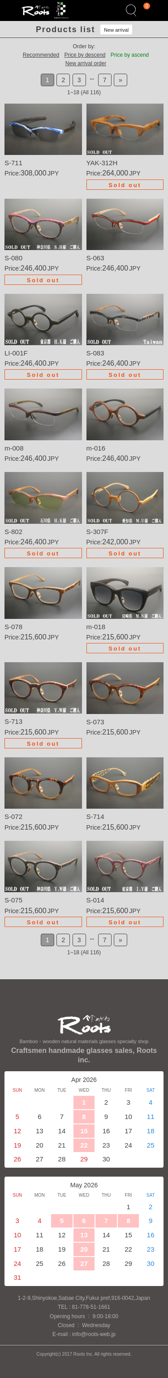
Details (43, 140)
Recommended (41, 55)
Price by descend (84, 55)
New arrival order (85, 63)
